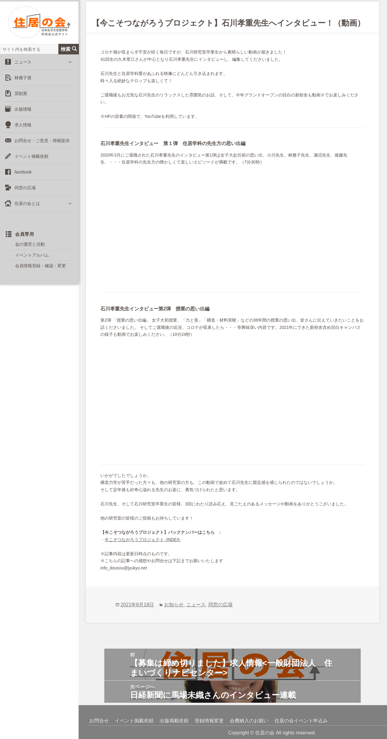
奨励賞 (21, 95)
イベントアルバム (32, 257)
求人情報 (23, 127)
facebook (23, 174)
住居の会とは (27, 205)
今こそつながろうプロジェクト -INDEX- (143, 539)
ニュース (23, 64)
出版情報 (23, 111)
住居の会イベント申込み (301, 720)
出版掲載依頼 (174, 720)
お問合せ (99, 720)
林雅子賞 (23, 80)
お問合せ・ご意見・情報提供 (42, 143)
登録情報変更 (209, 720)
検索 (69, 51)
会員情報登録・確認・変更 (40, 268)
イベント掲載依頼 (31, 158)
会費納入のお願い (249, 720)
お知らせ (174, 604)
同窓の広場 (25, 190)
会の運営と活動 (30, 246)
